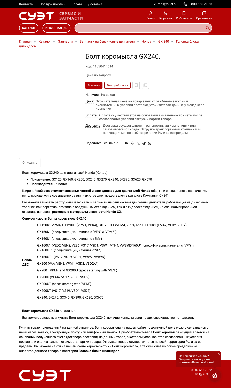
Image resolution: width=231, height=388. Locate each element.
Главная (25, 41)
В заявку (94, 85)
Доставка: (93, 125)
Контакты (26, 4)
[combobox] (143, 28)
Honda (146, 41)
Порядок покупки (52, 4)
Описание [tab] (29, 162)
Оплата (76, 4)
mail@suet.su (167, 4)
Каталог (29, 28)
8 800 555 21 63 (200, 4)
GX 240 (163, 41)
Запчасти (65, 41)
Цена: (89, 101)
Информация (56, 28)
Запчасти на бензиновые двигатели (107, 41)
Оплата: (91, 115)
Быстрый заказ (117, 85)
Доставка (95, 4)
